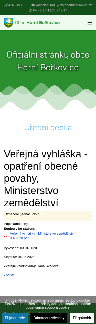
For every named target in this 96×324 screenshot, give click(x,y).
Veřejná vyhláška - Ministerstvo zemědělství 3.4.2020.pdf (42, 236)
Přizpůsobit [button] (82, 318)
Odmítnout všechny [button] (49, 318)
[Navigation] (90, 22)
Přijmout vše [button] (15, 318)
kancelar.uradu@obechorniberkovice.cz (64, 5)
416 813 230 (17, 5)
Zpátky (9, 275)
